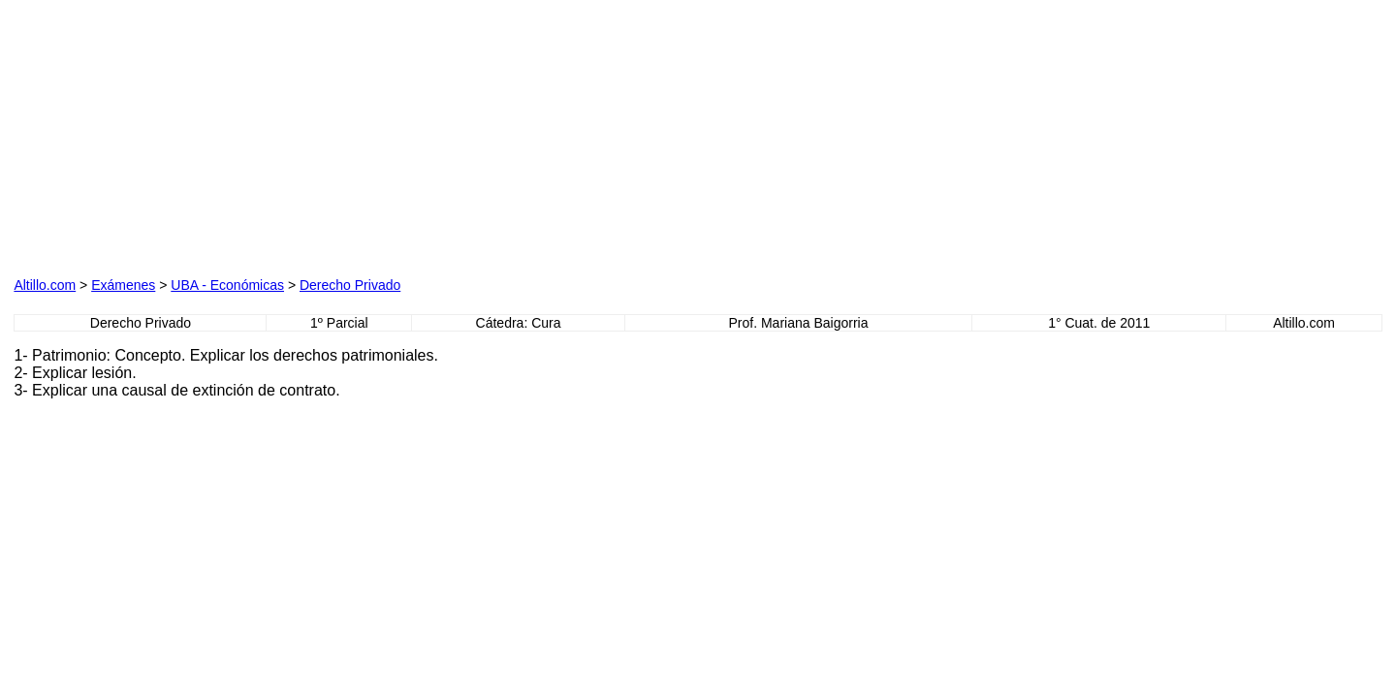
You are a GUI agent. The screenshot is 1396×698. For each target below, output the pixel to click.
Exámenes (123, 285)
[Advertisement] (234, 135)
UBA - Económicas (227, 285)
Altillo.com (45, 285)
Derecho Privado (350, 285)
